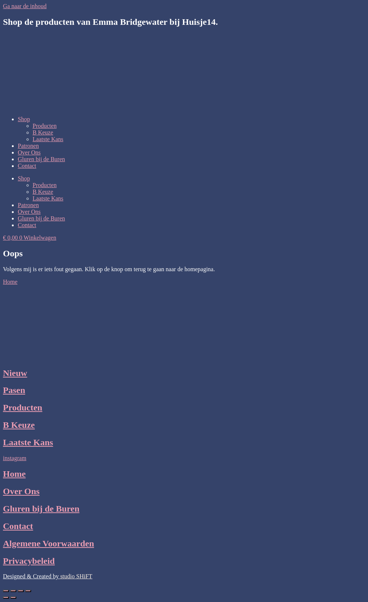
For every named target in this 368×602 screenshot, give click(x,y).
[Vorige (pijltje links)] (6, 597)
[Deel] (21, 591)
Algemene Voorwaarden (48, 543)
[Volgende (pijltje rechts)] (13, 597)
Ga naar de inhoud (25, 6)
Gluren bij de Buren (41, 159)
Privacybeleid (29, 561)
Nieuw (15, 373)
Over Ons (29, 152)
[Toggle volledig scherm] (13, 591)
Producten (45, 126)
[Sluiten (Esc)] (28, 591)
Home (14, 474)
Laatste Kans (48, 139)
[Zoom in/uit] (6, 591)
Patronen (28, 146)
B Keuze (43, 132)
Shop (24, 119)
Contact (27, 166)
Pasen (14, 390)
